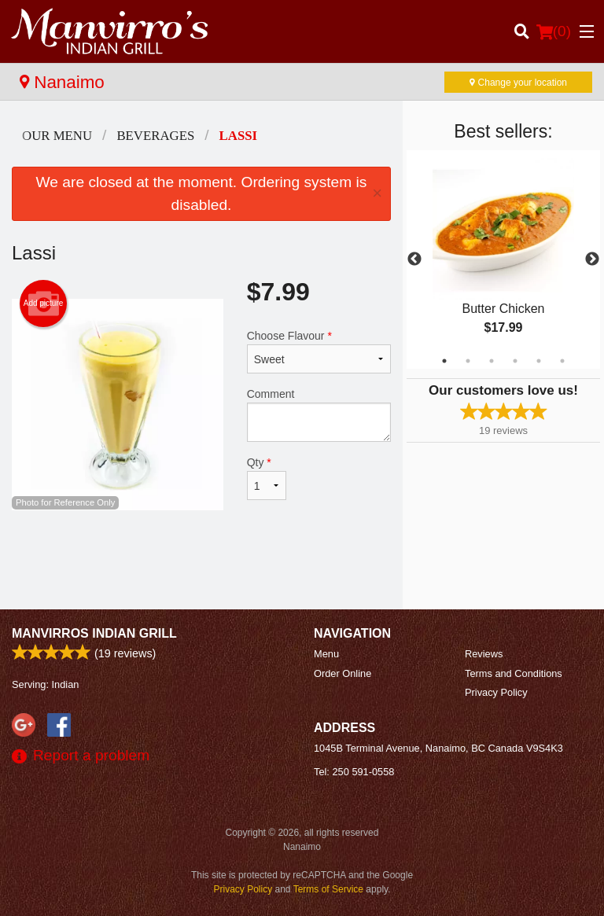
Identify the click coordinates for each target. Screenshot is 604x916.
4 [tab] (515, 361)
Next (592, 259)
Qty (266, 478)
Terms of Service (328, 889)
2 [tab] (468, 361)
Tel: (354, 772)
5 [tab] (539, 361)
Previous (414, 259)
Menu (326, 654)
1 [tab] (444, 361)
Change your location (518, 82)
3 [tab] (491, 361)
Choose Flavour (319, 351)
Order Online (342, 673)
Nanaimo (62, 82)
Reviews (484, 654)
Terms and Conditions (513, 673)
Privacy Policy (496, 692)
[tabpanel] (503, 259)
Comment (319, 415)
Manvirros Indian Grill (94, 633)
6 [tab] (562, 361)
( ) (553, 31)
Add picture (44, 303)
